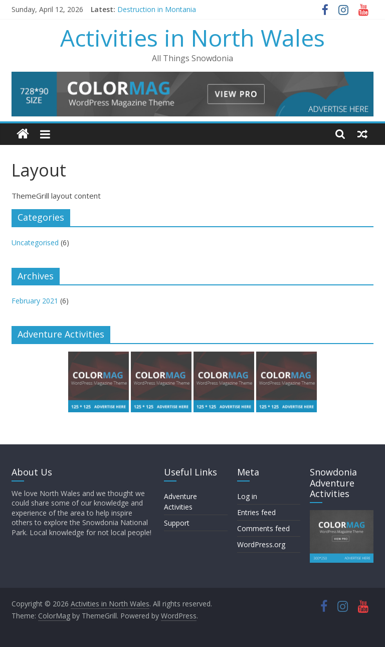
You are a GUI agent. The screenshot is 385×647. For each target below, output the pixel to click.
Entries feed (256, 512)
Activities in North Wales (192, 37)
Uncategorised (35, 242)
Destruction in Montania (156, 9)
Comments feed (263, 528)
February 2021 (35, 300)
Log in (247, 496)
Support (176, 523)
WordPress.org (261, 544)
